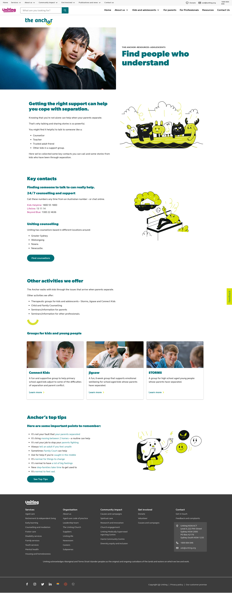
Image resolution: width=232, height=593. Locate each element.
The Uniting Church (72, 527)
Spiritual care (106, 518)
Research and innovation (112, 523)
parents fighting (70, 442)
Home (5, 2)
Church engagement (110, 527)
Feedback (229, 296)
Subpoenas (68, 549)
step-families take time (49, 467)
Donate (141, 514)
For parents (169, 10)
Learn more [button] (35, 392)
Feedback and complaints (188, 518)
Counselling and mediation (37, 527)
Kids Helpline (34, 205)
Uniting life (68, 536)
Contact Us (223, 10)
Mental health (32, 549)
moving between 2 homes (55, 438)
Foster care (30, 532)
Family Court (50, 450)
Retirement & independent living (40, 518)
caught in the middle (65, 455)
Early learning (31, 523)
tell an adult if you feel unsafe (55, 446)
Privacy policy (176, 585)
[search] (65, 10)
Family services (32, 541)
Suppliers (67, 532)
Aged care (30, 514)
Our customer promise (196, 585)
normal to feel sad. (45, 471)
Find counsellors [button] (42, 258)
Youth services (32, 545)
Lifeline (31, 208)
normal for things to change (50, 459)
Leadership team (71, 523)
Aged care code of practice (75, 518)
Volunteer (142, 518)
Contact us (109, 2)
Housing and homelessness (38, 554)
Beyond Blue (34, 212)
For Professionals (189, 10)
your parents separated (67, 434)
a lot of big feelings (62, 463)
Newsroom (68, 541)
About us (67, 514)
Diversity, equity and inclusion (114, 544)
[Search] (41, 10)
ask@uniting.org (188, 548)
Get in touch (181, 514)
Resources (208, 10)
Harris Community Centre (112, 539)
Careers (66, 545)
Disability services (33, 536)
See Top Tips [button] (42, 479)
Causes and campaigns (111, 514)
